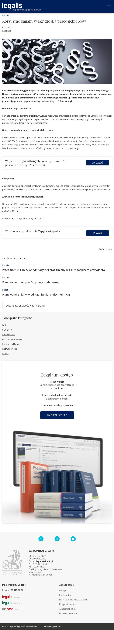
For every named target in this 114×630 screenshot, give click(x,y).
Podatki (6, 15)
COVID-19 (7, 329)
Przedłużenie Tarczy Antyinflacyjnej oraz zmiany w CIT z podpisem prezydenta (53, 270)
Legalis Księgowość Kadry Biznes (26, 305)
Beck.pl (62, 590)
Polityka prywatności (53, 626)
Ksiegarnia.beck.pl (67, 604)
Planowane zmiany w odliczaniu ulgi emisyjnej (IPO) (36, 294)
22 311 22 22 (17, 590)
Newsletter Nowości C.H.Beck (73, 599)
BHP (4, 325)
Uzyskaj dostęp (57, 415)
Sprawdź (97, 162)
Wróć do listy (105, 249)
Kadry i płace (8, 334)
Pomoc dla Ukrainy (11, 344)
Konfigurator (65, 595)
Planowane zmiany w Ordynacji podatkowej (30, 282)
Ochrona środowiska (12, 339)
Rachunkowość (9, 348)
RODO (5, 353)
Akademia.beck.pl (67, 608)
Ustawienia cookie (68, 613)
